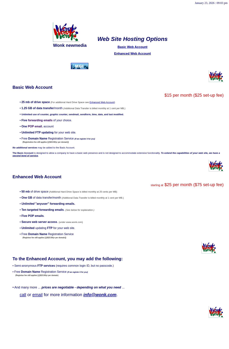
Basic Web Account (132, 47)
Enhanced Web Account (132, 53)
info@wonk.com (99, 294)
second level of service (25, 155)
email (37, 294)
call (23, 294)
